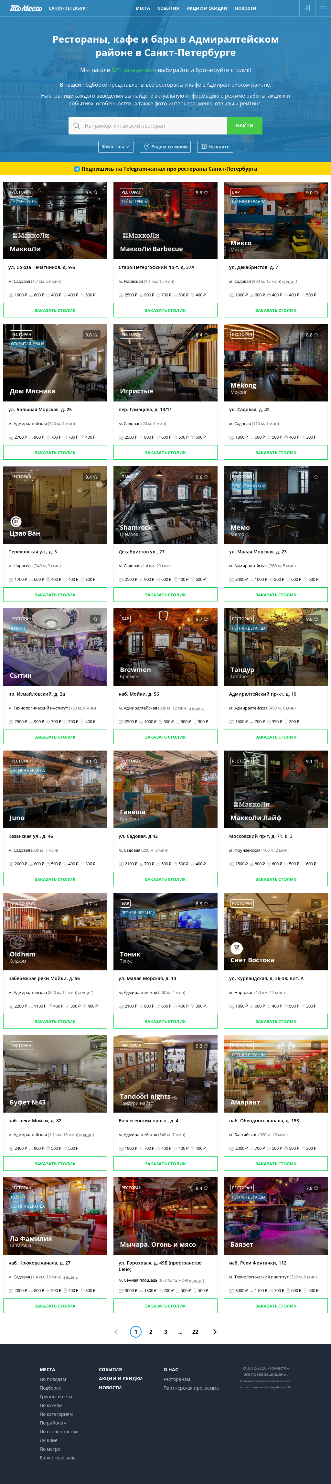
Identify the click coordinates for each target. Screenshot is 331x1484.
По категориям (56, 1414)
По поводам (53, 1379)
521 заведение (132, 70)
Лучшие (49, 1440)
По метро (50, 1449)
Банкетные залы (58, 1458)
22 (195, 1331)
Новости (110, 1387)
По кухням (51, 1405)
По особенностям (59, 1431)
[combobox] (165, 125)
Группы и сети (56, 1396)
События (110, 1369)
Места (47, 1369)
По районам (53, 1423)
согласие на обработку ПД (270, 1387)
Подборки (50, 1388)
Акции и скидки (121, 1378)
